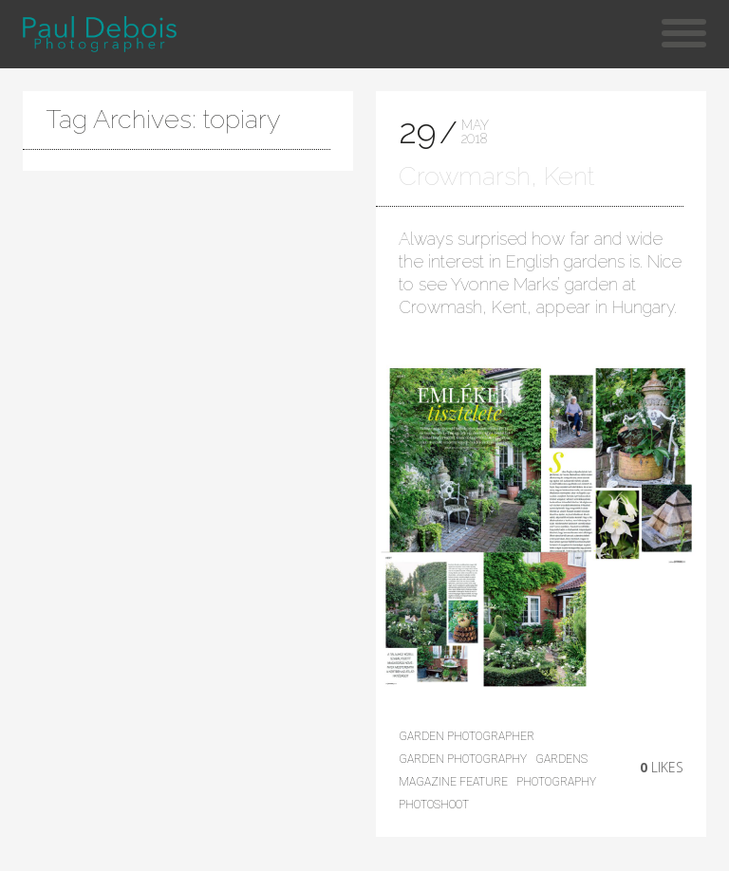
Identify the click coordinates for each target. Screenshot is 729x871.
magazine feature (453, 782)
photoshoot (434, 804)
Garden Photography (463, 759)
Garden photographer (466, 736)
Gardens (561, 759)
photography (556, 782)
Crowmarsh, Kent (496, 176)
